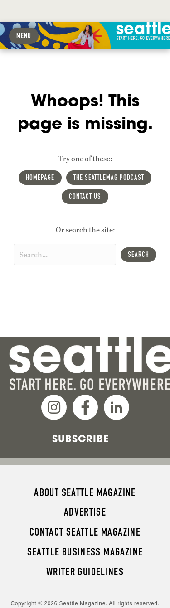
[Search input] (65, 254)
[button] (138, 254)
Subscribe (80, 438)
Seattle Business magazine (85, 551)
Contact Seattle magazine (85, 532)
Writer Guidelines (85, 571)
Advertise (85, 512)
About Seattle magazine (85, 492)
